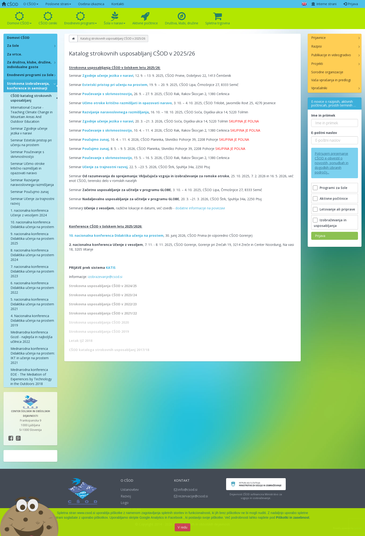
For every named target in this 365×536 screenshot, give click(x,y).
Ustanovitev (130, 489)
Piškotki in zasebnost (292, 517)
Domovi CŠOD (19, 18)
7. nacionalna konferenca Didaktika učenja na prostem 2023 (32, 271)
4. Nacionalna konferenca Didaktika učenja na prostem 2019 (32, 320)
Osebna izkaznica (91, 4)
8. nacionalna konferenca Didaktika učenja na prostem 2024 (32, 255)
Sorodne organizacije (327, 72)
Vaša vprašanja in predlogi (331, 80)
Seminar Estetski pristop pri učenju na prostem (31, 142)
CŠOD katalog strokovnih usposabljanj (31, 98)
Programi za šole (330, 187)
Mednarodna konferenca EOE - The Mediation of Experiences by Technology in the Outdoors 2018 (31, 376)
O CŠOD (30, 4)
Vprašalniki (319, 88)
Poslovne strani (58, 4)
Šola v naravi (114, 18)
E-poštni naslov (324, 132)
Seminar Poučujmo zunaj (30, 191)
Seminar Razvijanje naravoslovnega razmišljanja (32, 182)
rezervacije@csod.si (191, 496)
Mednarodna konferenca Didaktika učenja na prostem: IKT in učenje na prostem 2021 (33, 355)
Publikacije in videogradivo (331, 55)
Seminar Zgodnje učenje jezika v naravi (29, 130)
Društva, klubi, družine (181, 18)
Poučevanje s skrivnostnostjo (107, 94)
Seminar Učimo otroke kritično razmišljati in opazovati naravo (28, 168)
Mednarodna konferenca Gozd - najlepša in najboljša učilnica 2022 (31, 337)
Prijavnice (318, 37)
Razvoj (126, 496)
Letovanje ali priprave (334, 209)
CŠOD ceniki (48, 18)
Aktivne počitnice (145, 18)
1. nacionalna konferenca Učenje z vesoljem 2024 (29, 212)
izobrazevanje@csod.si (105, 276)
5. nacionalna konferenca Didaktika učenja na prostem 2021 (32, 304)
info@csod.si (185, 489)
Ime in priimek (323, 115)
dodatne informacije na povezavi (200, 208)
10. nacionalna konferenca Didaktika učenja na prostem (32, 224)
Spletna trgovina (217, 18)
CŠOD (10, 4)
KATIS (111, 267)
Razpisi (316, 46)
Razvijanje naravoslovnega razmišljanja (115, 112)
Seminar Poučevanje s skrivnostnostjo (27, 154)
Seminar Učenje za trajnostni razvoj (32, 201)
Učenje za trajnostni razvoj (104, 167)
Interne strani (323, 4)
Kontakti (117, 4)
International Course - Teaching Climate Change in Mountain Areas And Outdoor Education (32, 114)
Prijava (350, 4)
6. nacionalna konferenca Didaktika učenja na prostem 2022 (32, 288)
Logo (125, 502)
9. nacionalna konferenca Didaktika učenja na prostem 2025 (32, 238)
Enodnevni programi (80, 18)
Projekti (317, 63)
